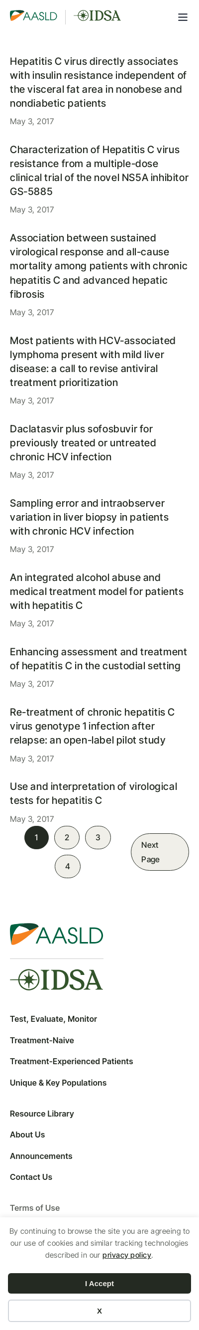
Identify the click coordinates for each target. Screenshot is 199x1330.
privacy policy (126, 1255)
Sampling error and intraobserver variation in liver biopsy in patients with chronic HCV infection (89, 517)
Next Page (150, 852)
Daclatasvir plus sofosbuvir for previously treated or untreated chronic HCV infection (83, 443)
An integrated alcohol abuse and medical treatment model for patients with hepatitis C (97, 591)
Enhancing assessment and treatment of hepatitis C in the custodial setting (98, 659)
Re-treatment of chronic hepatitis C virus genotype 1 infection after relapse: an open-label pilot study (92, 726)
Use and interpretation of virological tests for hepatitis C (93, 793)
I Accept (99, 1283)
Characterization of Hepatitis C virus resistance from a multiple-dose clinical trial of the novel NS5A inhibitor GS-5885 (99, 170)
